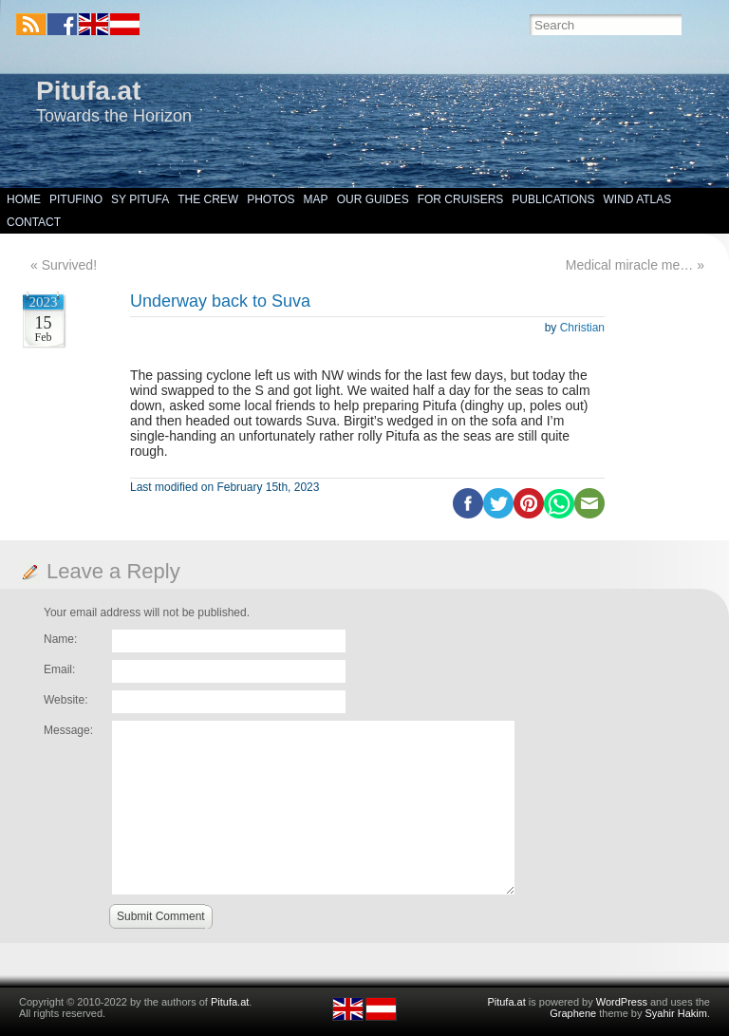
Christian (582, 327)
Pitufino (76, 199)
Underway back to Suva (220, 301)
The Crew (208, 199)
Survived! (69, 265)
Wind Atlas (637, 199)
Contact (34, 222)
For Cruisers (461, 199)
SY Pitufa (140, 199)
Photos (270, 199)
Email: (59, 669)
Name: (60, 639)
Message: (68, 730)
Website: (65, 699)
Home (24, 199)
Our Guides (373, 199)
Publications (553, 199)
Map (316, 199)
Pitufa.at (88, 90)
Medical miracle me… (630, 265)
